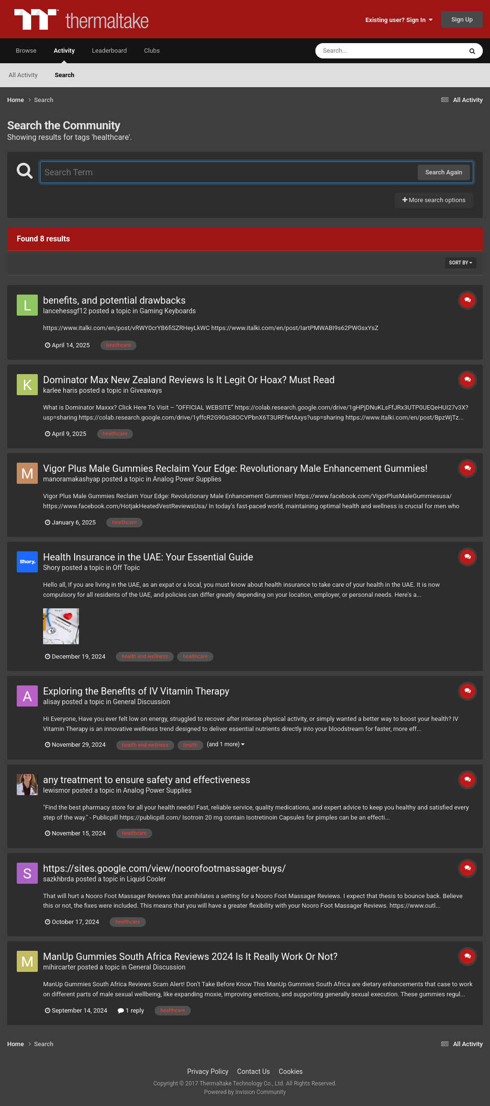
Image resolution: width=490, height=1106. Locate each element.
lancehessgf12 (65, 311)
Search (65, 75)
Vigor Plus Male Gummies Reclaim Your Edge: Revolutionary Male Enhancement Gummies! (235, 468)
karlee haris (60, 390)
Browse (26, 50)
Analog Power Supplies (187, 479)
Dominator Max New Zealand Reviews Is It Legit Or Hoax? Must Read (188, 380)
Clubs (152, 50)
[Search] (364, 50)
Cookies (291, 1071)
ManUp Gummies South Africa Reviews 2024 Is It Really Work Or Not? (190, 956)
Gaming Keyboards (168, 311)
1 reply (131, 1010)
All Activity (23, 75)
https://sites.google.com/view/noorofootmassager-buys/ (164, 868)
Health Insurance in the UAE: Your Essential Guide (148, 557)
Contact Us (253, 1071)
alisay (51, 702)
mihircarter (59, 967)
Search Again (443, 172)
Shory (51, 567)
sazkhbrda (58, 879)
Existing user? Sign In (399, 19)
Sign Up (462, 19)
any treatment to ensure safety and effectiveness (146, 780)
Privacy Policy (207, 1071)
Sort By (460, 262)
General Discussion (141, 702)
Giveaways (146, 390)
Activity (64, 55)
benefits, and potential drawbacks (114, 300)
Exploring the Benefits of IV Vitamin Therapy (136, 691)
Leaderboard (109, 50)
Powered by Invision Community (245, 1092)
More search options (434, 200)
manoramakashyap (71, 479)
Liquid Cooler (146, 879)
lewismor (56, 790)
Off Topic (126, 567)
